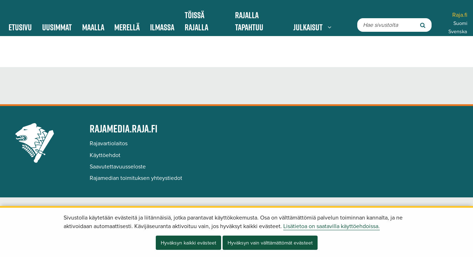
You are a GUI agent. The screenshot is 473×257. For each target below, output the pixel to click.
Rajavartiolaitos (109, 143)
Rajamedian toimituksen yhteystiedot (136, 178)
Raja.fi (459, 15)
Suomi (460, 23)
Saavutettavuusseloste (118, 166)
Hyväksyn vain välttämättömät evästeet (270, 243)
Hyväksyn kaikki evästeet (188, 243)
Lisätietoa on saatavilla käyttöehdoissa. (331, 226)
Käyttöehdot (105, 155)
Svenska (457, 32)
